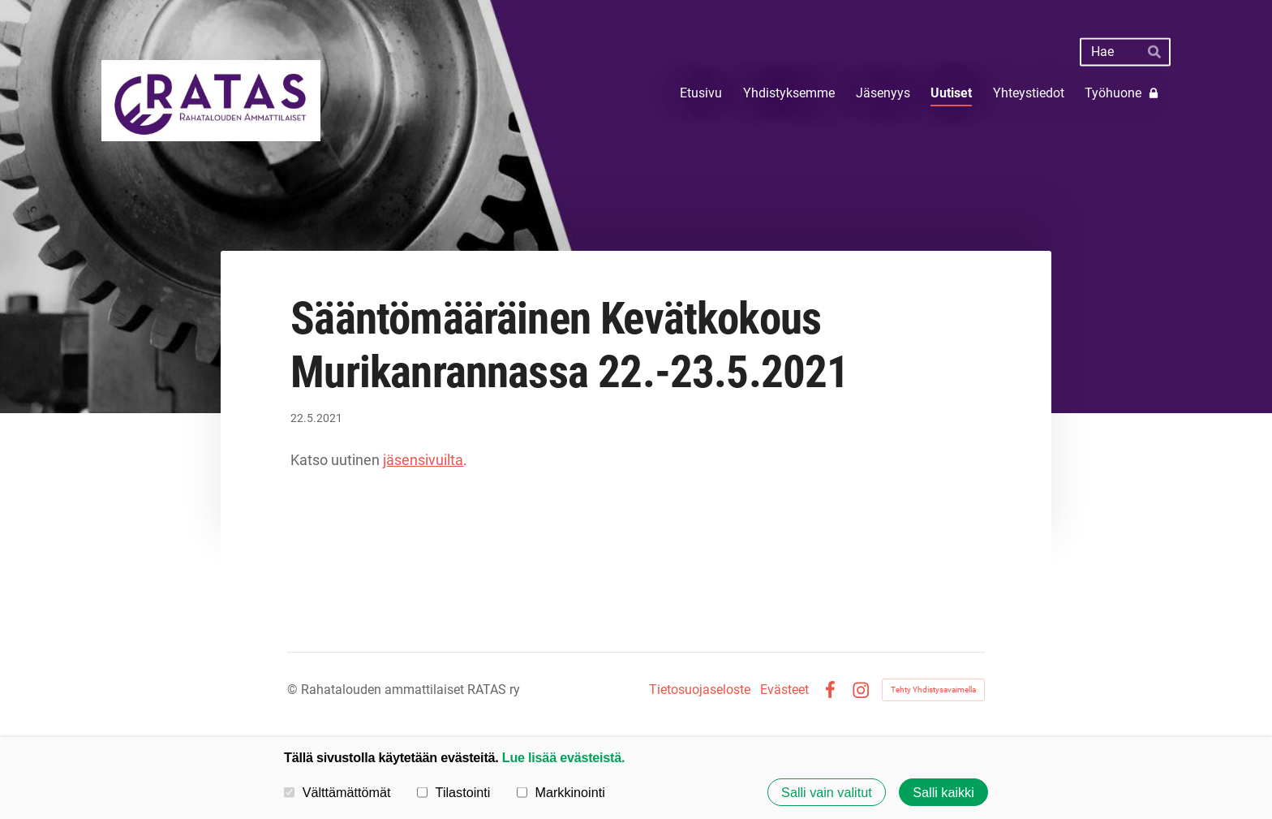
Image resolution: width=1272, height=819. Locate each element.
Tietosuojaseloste (699, 689)
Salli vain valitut (826, 792)
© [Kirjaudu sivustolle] (294, 689)
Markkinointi (561, 791)
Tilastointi (453, 791)
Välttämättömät (337, 791)
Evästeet (784, 689)
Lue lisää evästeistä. (563, 757)
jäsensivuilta (423, 459)
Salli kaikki (943, 792)
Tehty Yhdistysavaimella (933, 689)
